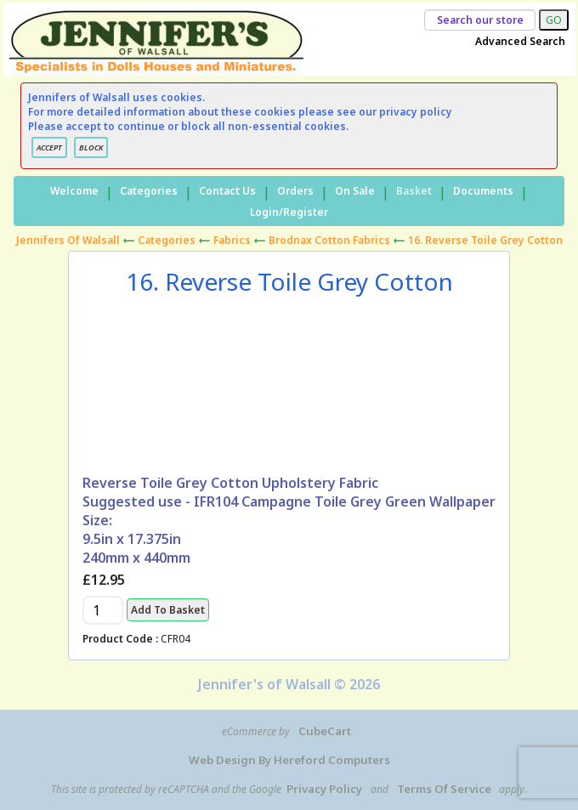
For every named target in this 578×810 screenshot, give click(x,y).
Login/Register (289, 212)
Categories (149, 191)
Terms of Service (444, 788)
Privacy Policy (324, 788)
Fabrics (232, 240)
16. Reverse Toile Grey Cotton (485, 240)
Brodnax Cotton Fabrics (329, 240)
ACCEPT (49, 147)
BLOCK (91, 147)
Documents (483, 191)
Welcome (74, 191)
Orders (295, 191)
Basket (414, 191)
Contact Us (227, 191)
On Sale (355, 191)
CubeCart (324, 731)
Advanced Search (520, 41)
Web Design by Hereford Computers (289, 760)
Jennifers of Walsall (68, 240)
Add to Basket (168, 610)
